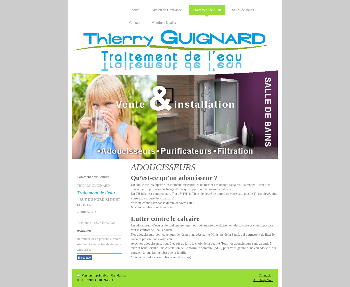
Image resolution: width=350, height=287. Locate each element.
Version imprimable (93, 275)
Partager (85, 257)
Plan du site (118, 275)
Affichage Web (263, 280)
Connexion (265, 275)
